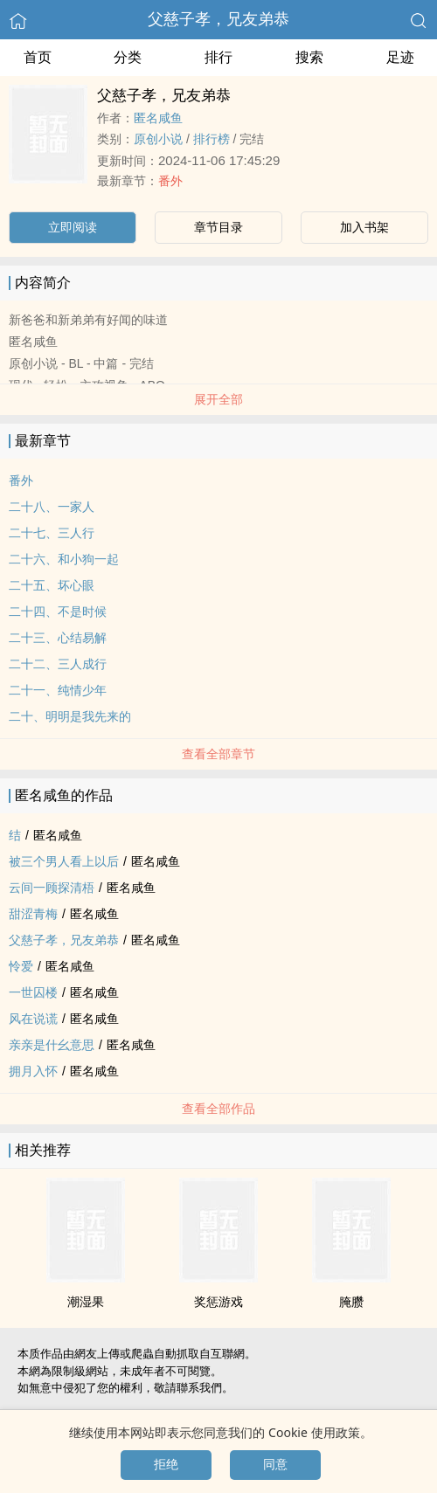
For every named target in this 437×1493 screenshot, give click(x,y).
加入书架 (364, 227)
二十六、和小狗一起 (64, 559)
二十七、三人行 (51, 533)
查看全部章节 (218, 754)
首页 (38, 57)
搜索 (309, 57)
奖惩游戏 (218, 1302)
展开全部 (218, 399)
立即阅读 (72, 227)
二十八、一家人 (51, 507)
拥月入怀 (33, 1071)
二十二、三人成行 (58, 664)
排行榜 (211, 139)
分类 (128, 57)
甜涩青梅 (33, 914)
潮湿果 (85, 1302)
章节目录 (218, 227)
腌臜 (351, 1302)
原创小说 (158, 139)
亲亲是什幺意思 (51, 1045)
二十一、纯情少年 (58, 690)
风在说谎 (33, 1019)
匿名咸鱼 (158, 118)
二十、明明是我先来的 (70, 716)
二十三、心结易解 (58, 638)
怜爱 (21, 966)
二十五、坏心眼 (51, 585)
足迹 (400, 57)
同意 (275, 1464)
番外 (170, 181)
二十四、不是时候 (58, 612)
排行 (218, 57)
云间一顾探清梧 (51, 888)
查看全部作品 (218, 1109)
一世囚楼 (33, 992)
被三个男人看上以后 (64, 861)
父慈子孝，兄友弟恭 (218, 19)
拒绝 (166, 1464)
